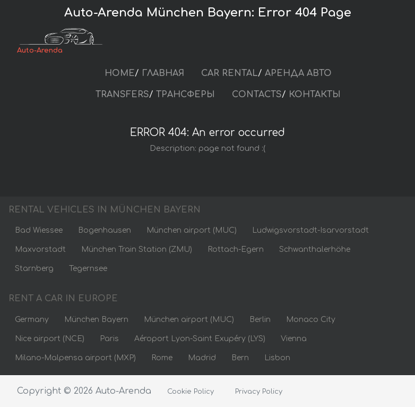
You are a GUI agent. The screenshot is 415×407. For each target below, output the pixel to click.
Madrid (202, 358)
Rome (161, 358)
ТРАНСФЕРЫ (185, 94)
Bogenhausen (104, 230)
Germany (32, 320)
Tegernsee (88, 269)
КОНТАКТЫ (315, 94)
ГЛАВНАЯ (163, 73)
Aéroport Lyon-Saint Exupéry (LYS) (199, 339)
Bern (240, 358)
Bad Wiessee (39, 230)
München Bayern (96, 320)
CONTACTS (257, 94)
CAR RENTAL (229, 73)
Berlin (260, 320)
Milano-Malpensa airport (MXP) (75, 358)
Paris (109, 339)
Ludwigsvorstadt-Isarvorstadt (310, 230)
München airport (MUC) (191, 230)
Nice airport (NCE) (49, 339)
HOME (120, 73)
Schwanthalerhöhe (314, 249)
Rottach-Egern (236, 249)
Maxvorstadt (40, 249)
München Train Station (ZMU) (136, 249)
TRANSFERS (122, 94)
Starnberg (34, 269)
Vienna (294, 339)
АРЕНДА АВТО (298, 73)
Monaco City (310, 320)
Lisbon (277, 358)
